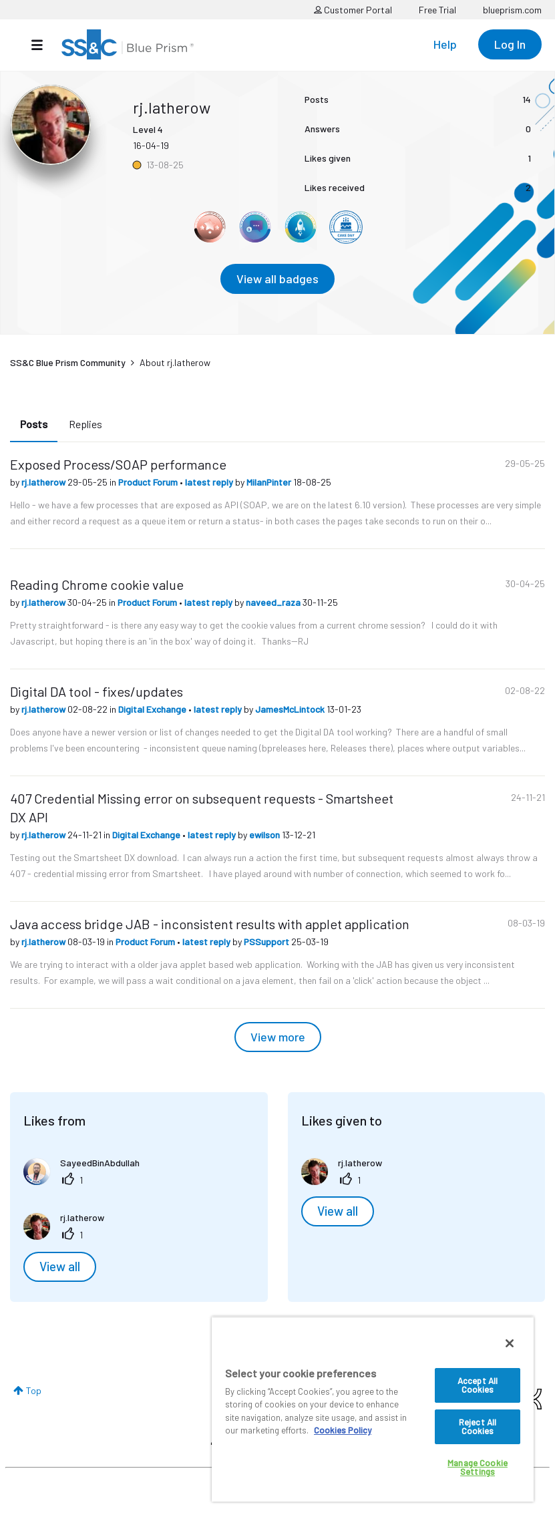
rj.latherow (44, 482)
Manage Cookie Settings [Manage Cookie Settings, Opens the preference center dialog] (477, 1467)
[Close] (509, 1343)
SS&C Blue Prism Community (68, 362)
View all (59, 1266)
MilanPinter (269, 482)
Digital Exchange (153, 709)
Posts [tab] (33, 423)
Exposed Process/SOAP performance (118, 464)
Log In (510, 44)
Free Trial (437, 9)
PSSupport (267, 941)
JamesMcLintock (291, 709)
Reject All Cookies (477, 1426)
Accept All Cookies (477, 1385)
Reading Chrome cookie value (97, 584)
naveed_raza (274, 602)
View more (277, 1036)
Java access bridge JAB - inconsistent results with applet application (209, 924)
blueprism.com (512, 9)
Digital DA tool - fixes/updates (96, 691)
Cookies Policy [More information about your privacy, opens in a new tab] (342, 1430)
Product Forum (149, 482)
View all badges (277, 278)
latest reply (210, 482)
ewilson (265, 834)
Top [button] (33, 1390)
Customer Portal (353, 9)
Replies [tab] (85, 423)
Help (445, 44)
